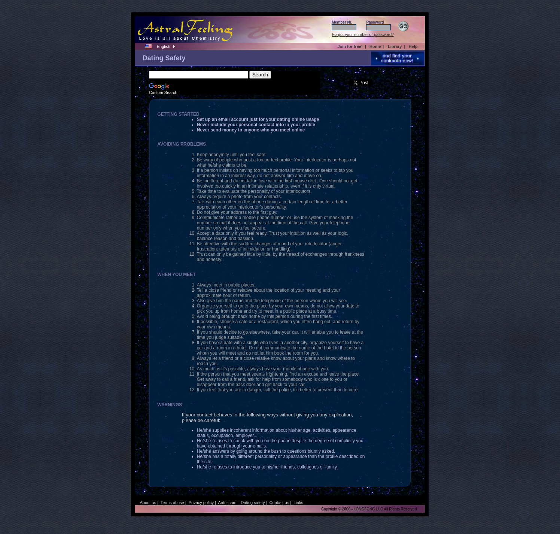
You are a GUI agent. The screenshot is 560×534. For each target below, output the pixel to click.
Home (375, 46)
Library (395, 46)
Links (298, 502)
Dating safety (253, 502)
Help (413, 46)
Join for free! (349, 46)
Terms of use (172, 502)
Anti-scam (227, 502)
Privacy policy (201, 502)
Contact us (279, 502)
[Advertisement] (45, 138)
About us (148, 502)
